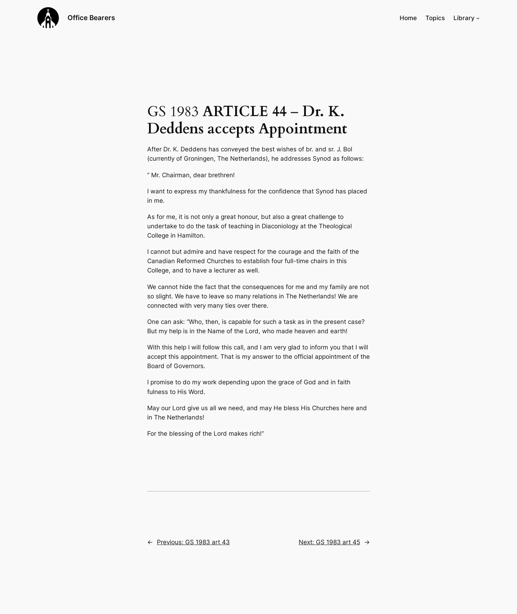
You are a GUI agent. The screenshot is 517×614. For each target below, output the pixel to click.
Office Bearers (91, 17)
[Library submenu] (478, 18)
